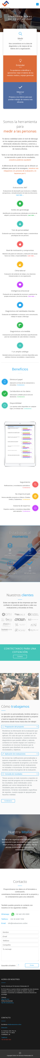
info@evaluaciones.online (17, 923)
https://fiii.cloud (5, 999)
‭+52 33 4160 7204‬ (17, 919)
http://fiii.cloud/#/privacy (7, 1002)
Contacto (20, 656)
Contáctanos (21, 385)
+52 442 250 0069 (20, 914)
